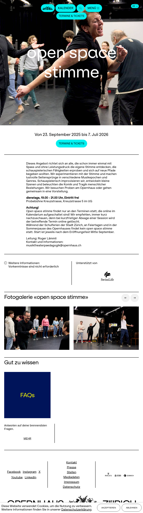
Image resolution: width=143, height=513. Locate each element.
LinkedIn (30, 477)
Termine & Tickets (71, 15)
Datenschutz (71, 486)
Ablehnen (131, 507)
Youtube (17, 477)
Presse (71, 467)
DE (135, 6)
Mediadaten (71, 477)
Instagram (29, 471)
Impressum (71, 482)
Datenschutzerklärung (76, 509)
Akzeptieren (108, 507)
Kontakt (71, 462)
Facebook (14, 471)
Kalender (65, 8)
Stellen (71, 472)
